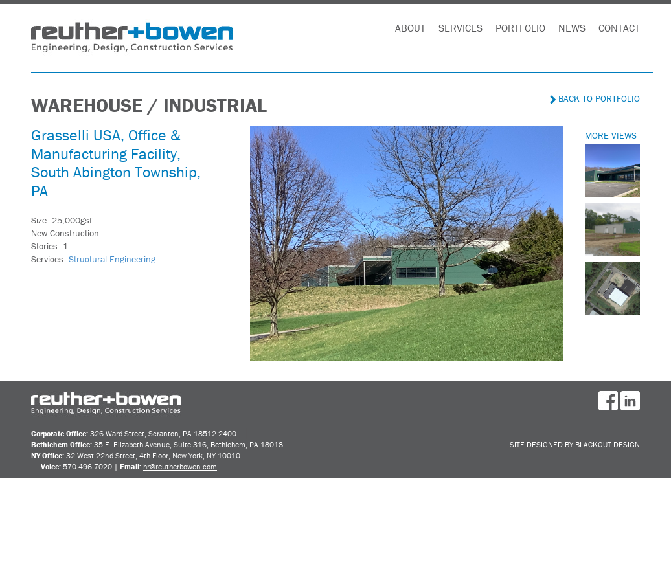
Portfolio (520, 27)
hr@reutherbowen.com (180, 466)
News (572, 27)
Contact (619, 27)
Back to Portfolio (595, 98)
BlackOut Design (607, 444)
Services (460, 27)
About (410, 27)
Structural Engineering (112, 259)
